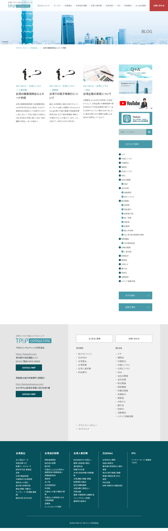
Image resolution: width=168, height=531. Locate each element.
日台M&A (109, 5)
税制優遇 (125, 239)
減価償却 (127, 192)
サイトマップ (83, 431)
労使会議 (77, 494)
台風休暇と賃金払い (82, 491)
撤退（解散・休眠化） (23, 491)
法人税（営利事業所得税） (134, 235)
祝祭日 (124, 273)
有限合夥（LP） (21, 466)
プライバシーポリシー (88, 428)
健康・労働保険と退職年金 (84, 497)
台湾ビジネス (126, 171)
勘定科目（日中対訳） (24, 501)
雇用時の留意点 (80, 504)
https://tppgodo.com (26, 353)
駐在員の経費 (50, 466)
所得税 (47, 491)
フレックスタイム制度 (82, 501)
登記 (126, 184)
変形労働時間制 (80, 488)
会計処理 (125, 188)
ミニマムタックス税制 (53, 509)
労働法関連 (126, 247)
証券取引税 (128, 214)
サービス (57, 5)
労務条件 (125, 256)
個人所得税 (128, 230)
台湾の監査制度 (22, 478)
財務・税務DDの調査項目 (112, 488)
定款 (17, 475)
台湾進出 (68, 5)
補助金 (124, 167)
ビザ (123, 154)
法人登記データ (22, 462)
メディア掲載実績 (128, 281)
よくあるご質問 (94, 340)
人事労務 (127, 252)
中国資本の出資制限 (24, 482)
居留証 (124, 260)
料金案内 (128, 5)
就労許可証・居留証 (23, 472)
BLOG (119, 351)
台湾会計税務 (81, 5)
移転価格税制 (50, 462)
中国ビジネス (126, 159)
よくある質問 (141, 5)
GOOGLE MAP (29, 367)
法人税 (47, 485)
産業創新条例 (50, 478)
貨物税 (127, 205)
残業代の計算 (79, 472)
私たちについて (44, 5)
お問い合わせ (158, 5)
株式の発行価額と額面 (111, 475)
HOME (79, 351)
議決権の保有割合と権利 (112, 469)
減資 (104, 482)
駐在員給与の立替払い (83, 462)
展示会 (124, 268)
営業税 (127, 226)
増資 (104, 472)
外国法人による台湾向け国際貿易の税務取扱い (54, 473)
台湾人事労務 (96, 5)
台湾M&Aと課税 (109, 462)
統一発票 (127, 218)
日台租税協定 (129, 243)
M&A (123, 175)
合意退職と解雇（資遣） (83, 481)
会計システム (129, 197)
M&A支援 (106, 485)
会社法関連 (126, 180)
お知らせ (124, 264)
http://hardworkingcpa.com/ (30, 384)
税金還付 (127, 209)
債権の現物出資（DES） (112, 478)
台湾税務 (82, 367)
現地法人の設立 (22, 485)
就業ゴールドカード (23, 469)
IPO (118, 5)
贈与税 (47, 469)
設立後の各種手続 (23, 488)
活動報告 (125, 277)
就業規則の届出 (80, 485)
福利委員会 (78, 469)
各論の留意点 (108, 466)
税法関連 (125, 201)
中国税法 (125, 163)
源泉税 (127, 222)
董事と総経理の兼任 (82, 466)
